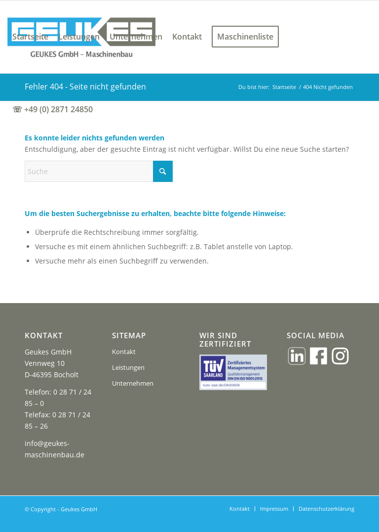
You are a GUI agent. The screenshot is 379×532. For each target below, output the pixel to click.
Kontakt (124, 351)
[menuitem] (30, 36)
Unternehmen (132, 383)
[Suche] (99, 171)
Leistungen (128, 367)
